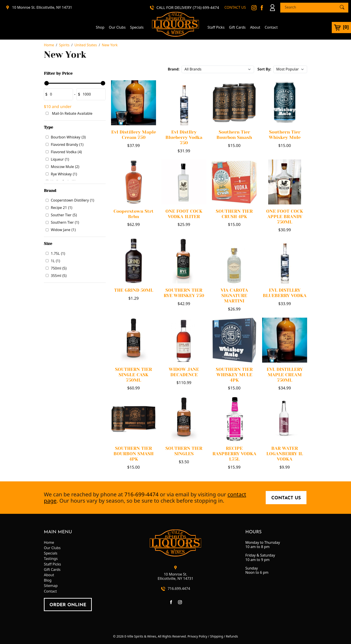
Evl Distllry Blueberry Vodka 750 (183, 137)
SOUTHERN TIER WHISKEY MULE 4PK (234, 375)
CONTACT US (235, 7)
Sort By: (264, 69)
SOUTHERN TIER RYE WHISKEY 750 (184, 293)
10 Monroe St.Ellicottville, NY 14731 (175, 576)
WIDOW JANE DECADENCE (184, 372)
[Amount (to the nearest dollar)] (60, 94)
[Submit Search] (342, 7)
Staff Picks (216, 27)
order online (67, 605)
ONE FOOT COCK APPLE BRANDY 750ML (284, 217)
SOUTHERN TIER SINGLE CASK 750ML (133, 375)
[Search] (310, 7)
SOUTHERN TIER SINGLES (183, 451)
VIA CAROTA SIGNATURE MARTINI (234, 296)
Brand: (174, 69)
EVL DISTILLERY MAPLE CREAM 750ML (285, 375)
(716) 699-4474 (206, 7)
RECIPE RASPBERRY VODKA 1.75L (234, 454)
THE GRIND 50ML (133, 290)
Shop (100, 27)
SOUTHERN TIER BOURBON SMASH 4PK (133, 454)
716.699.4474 (179, 589)
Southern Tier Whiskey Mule (285, 135)
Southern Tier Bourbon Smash (234, 135)
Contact (271, 27)
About (255, 27)
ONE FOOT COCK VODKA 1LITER (183, 214)
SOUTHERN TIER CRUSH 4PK (234, 214)
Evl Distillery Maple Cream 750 (133, 135)
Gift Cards (237, 27)
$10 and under (57, 106)
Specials (136, 27)
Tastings (51, 559)
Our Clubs (117, 27)
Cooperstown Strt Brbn (133, 214)
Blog (47, 580)
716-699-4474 (141, 494)
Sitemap (51, 586)
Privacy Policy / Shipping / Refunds (213, 636)
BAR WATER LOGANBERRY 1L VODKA (284, 454)
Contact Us (286, 498)
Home (49, 542)
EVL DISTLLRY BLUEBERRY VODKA (284, 293)
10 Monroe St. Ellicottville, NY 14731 (42, 7)
